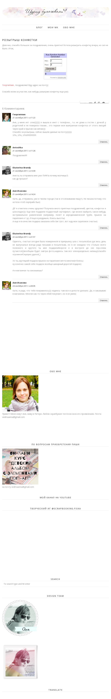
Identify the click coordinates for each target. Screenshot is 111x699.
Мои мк (53, 27)
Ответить (104, 142)
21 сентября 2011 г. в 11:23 (24, 118)
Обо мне (69, 27)
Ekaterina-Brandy (22, 167)
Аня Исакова (19, 191)
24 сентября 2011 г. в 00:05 (24, 286)
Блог (39, 27)
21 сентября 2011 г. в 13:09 (24, 171)
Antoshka (18, 147)
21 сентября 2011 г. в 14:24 (24, 194)
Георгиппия (8, 85)
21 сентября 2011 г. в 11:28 (24, 151)
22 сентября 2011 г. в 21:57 (24, 237)
